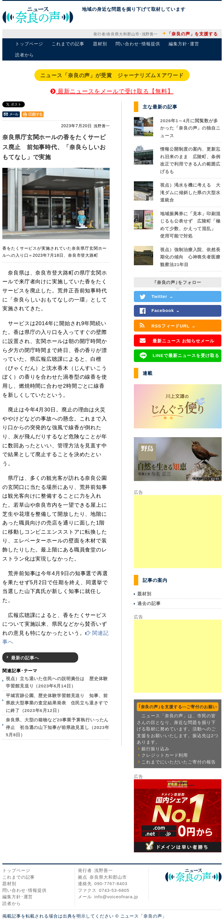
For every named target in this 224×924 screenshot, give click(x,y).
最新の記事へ (25, 657)
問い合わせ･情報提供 (138, 43)
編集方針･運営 (184, 43)
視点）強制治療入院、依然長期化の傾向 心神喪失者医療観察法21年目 (190, 257)
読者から (24, 54)
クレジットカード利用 (164, 755)
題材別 (100, 43)
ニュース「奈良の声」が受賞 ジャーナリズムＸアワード (111, 75)
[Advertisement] (177, 531)
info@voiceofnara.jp (116, 896)
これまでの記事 (68, 43)
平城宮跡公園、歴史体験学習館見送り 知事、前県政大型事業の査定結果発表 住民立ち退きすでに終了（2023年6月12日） (57, 703)
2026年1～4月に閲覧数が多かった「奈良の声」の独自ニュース (190, 128)
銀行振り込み (155, 748)
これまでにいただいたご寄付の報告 (178, 761)
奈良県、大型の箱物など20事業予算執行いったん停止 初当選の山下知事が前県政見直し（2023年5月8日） (57, 727)
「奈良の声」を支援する (192, 33)
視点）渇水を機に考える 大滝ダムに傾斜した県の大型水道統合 (190, 192)
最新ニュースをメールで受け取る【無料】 (111, 91)
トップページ (29, 43)
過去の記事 (149, 603)
